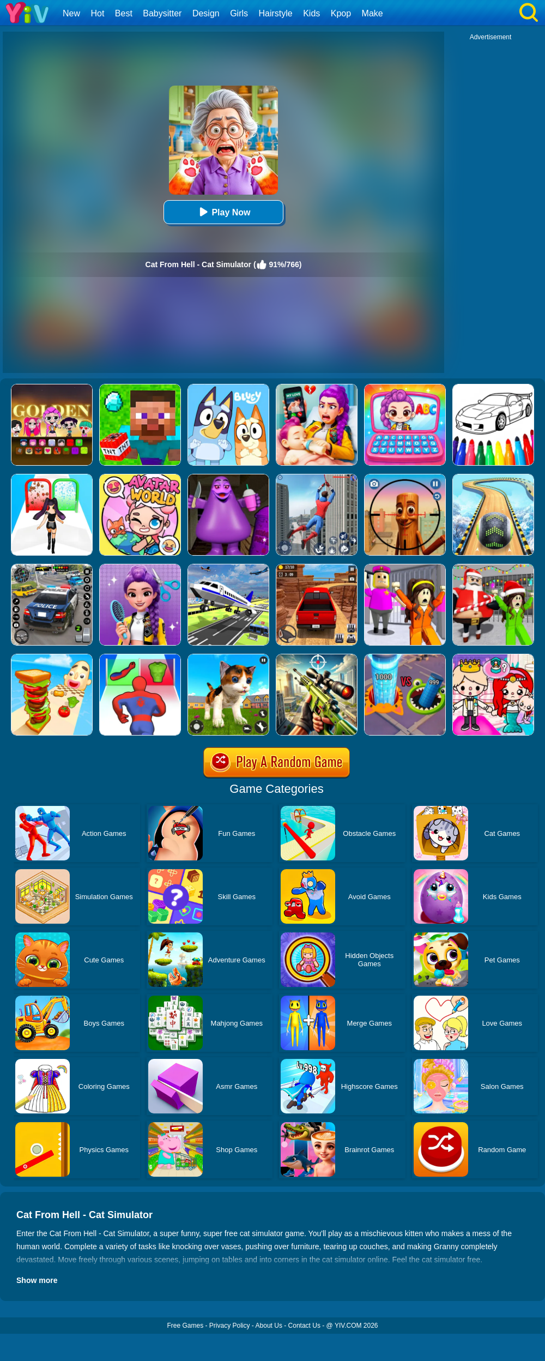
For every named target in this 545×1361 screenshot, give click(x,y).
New (71, 13)
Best (123, 13)
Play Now (223, 212)
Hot (97, 13)
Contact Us (304, 1325)
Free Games (185, 1325)
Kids (311, 13)
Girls (239, 13)
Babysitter (162, 13)
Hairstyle (276, 13)
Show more (36, 1280)
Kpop (341, 13)
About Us (269, 1325)
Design (206, 13)
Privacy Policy (229, 1325)
